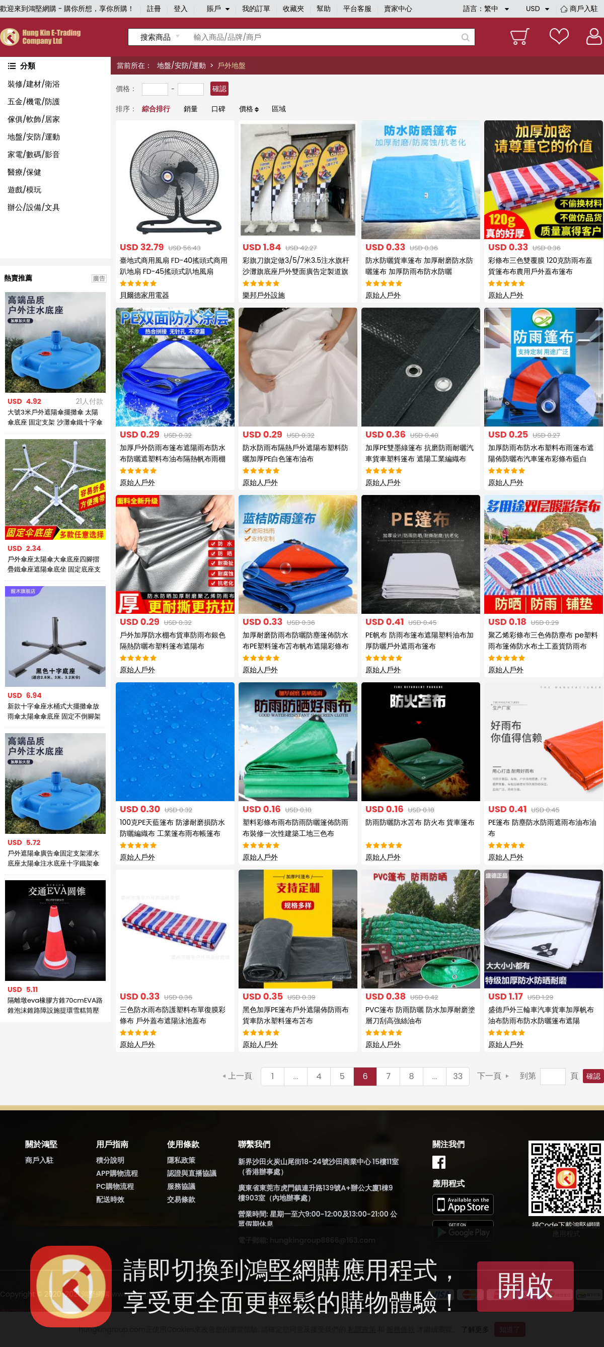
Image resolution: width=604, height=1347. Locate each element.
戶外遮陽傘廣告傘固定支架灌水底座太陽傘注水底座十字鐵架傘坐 (53, 858)
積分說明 (110, 1160)
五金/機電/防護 (34, 101)
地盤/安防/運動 (181, 65)
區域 (279, 109)
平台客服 (357, 9)
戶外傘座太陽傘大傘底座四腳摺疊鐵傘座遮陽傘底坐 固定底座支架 (54, 564)
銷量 (191, 109)
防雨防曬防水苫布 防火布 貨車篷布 (420, 822)
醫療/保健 (24, 172)
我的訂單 (256, 9)
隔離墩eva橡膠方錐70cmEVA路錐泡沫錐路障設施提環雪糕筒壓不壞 (55, 1006)
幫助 (324, 9)
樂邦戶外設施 (264, 295)
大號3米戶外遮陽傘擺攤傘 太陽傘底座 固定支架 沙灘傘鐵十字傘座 (55, 417)
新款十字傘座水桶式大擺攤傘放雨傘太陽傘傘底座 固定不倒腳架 (54, 711)
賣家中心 (398, 9)
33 (458, 1076)
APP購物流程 (117, 1173)
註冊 (154, 9)
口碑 (218, 109)
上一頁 (240, 1076)
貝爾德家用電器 (144, 295)
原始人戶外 (383, 295)
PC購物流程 (115, 1186)
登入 (181, 9)
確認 (219, 89)
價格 (246, 109)
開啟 (525, 1285)
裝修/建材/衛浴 (34, 84)
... (295, 1076)
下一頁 (489, 1076)
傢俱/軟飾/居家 (34, 119)
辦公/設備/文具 (34, 207)
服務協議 (181, 1186)
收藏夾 (293, 9)
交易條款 (181, 1199)
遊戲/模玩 (24, 189)
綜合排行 (156, 109)
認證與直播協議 (191, 1173)
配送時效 (110, 1199)
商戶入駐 (584, 9)
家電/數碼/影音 (34, 154)
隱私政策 (181, 1160)
